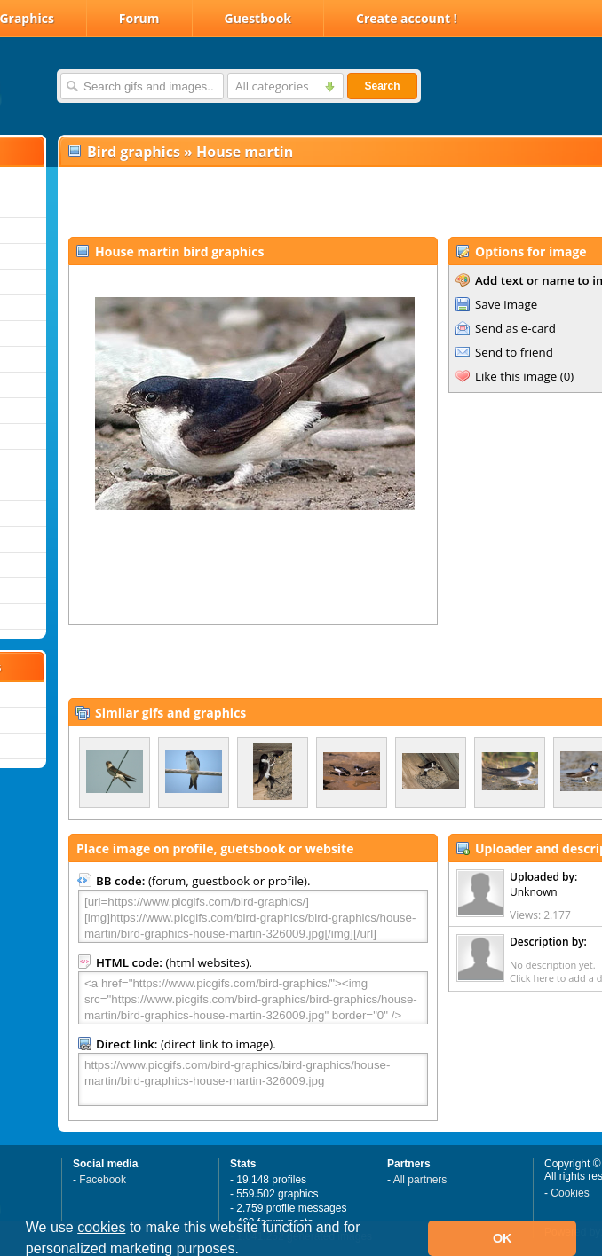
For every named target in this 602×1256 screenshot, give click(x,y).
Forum (139, 18)
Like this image (516, 376)
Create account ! (406, 18)
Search (382, 86)
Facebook (102, 1180)
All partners (420, 1180)
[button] (245, 1250)
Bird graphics (133, 151)
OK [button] (502, 1238)
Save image (506, 304)
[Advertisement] (267, 200)
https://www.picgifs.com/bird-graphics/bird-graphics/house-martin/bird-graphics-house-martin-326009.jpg (253, 1079)
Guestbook (258, 18)
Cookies (570, 1193)
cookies (101, 1227)
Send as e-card (515, 328)
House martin (244, 151)
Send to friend (514, 352)
